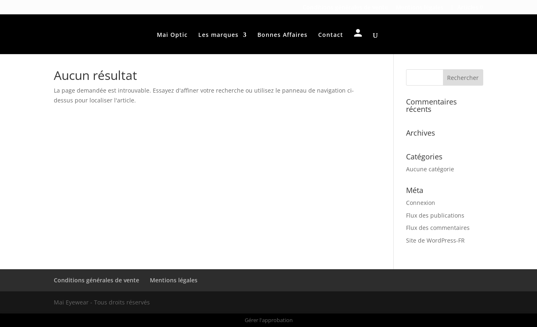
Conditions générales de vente (345, 8)
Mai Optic (172, 35)
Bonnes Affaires (282, 35)
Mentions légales (419, 8)
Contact (330, 35)
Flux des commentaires (438, 228)
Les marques (218, 35)
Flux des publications (435, 215)
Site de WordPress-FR (435, 240)
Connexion (420, 203)
